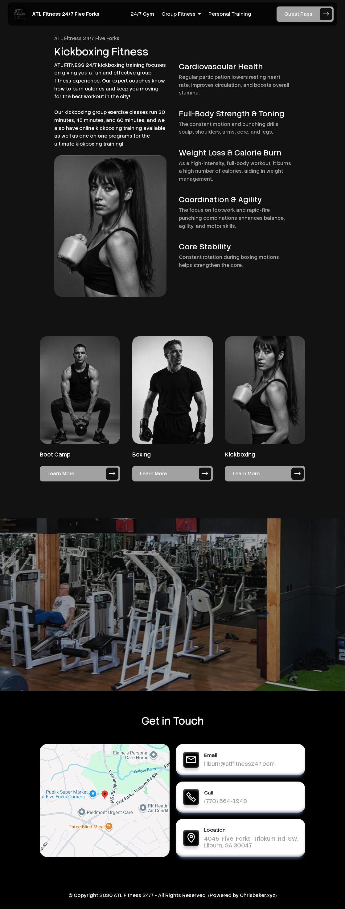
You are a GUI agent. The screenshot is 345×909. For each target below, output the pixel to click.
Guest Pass (308, 14)
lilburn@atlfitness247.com (239, 763)
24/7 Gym (142, 14)
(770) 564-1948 (225, 801)
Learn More (82, 474)
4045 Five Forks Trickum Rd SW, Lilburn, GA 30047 (251, 842)
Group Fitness (178, 14)
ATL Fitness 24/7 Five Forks (65, 14)
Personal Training (229, 14)
